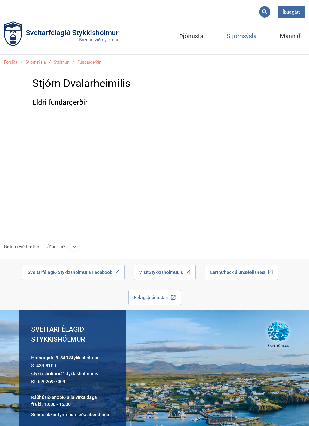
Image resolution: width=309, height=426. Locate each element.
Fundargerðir (89, 62)
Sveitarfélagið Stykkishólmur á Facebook (70, 272)
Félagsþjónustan (151, 297)
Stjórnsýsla (36, 62)
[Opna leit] (264, 12)
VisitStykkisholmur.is (161, 272)
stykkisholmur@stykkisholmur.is (64, 373)
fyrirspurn (68, 414)
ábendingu (98, 414)
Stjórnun (61, 62)
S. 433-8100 (43, 365)
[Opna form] (74, 246)
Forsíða (11, 62)
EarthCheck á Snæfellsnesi (237, 272)
